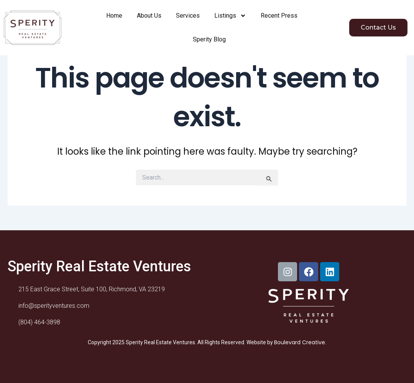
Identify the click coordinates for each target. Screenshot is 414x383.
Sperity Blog (209, 39)
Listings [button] (230, 16)
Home (114, 15)
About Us (149, 15)
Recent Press (279, 15)
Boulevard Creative (299, 342)
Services (188, 15)
